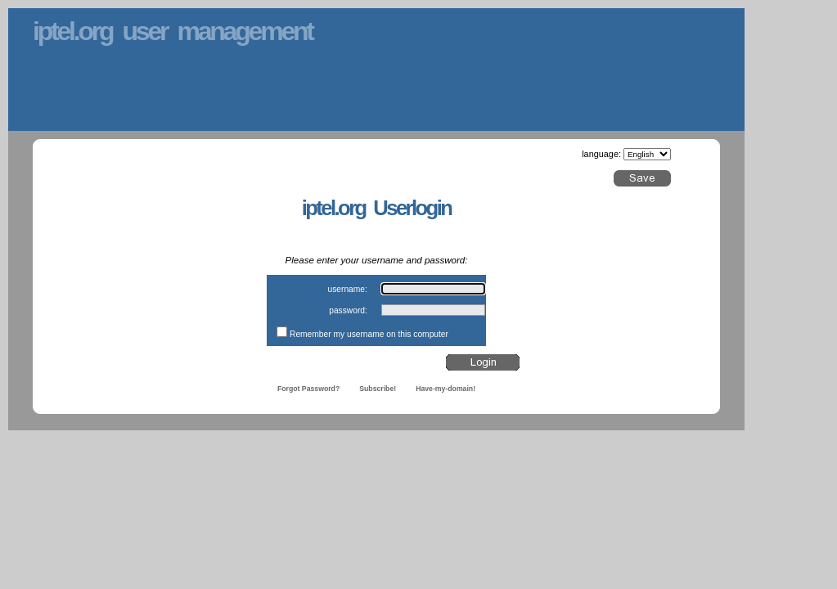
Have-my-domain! (445, 388)
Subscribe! (377, 388)
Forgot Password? (308, 388)
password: (348, 310)
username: (347, 289)
